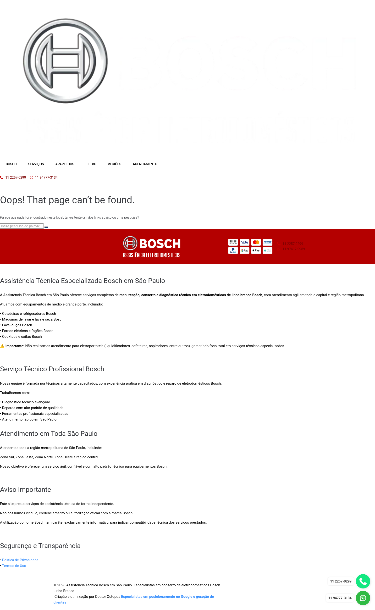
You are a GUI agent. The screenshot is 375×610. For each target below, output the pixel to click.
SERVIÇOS (36, 164)
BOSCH (11, 164)
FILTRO (91, 164)
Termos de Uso (14, 566)
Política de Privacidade (20, 560)
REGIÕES (114, 164)
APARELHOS (64, 164)
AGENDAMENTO (145, 164)
